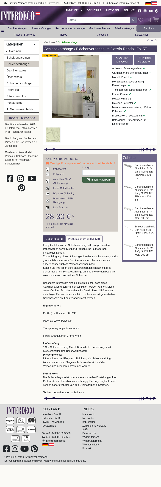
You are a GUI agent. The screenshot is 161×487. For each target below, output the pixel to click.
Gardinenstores (16, 70)
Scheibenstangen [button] (124, 28)
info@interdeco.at (129, 3)
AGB (85, 429)
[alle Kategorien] (2, 31)
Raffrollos (13, 89)
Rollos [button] (63, 34)
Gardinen (13, 51)
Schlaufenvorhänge (19, 83)
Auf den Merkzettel (122, 60)
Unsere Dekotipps (22, 118)
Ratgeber (113, 10)
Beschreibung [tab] (54, 238)
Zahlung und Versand (94, 425)
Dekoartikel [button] (141, 34)
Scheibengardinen (18, 57)
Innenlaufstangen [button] (42, 28)
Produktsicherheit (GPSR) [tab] (84, 238)
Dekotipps (94, 10)
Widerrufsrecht (90, 437)
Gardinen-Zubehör (20, 109)
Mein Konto (88, 414)
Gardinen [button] (149, 28)
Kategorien (20, 44)
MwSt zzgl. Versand (36, 457)
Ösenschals (14, 77)
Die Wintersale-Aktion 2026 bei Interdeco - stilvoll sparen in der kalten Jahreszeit (21, 128)
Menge (86, 167)
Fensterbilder (15, 102)
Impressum (88, 422)
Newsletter (88, 418)
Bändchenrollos (17, 96)
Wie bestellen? (90, 444)
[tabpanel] (80, 319)
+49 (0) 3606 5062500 (89, 3)
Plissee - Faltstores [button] (24, 34)
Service (129, 10)
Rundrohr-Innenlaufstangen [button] (70, 28)
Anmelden (74, 10)
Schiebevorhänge (18, 64)
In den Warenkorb (99, 179)
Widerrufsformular (92, 440)
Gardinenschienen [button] (99, 28)
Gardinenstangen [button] (17, 28)
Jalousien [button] (102, 34)
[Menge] (98, 173)
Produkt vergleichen (144, 60)
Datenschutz (89, 433)
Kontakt (86, 448)
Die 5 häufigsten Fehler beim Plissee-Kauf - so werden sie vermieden (21, 142)
